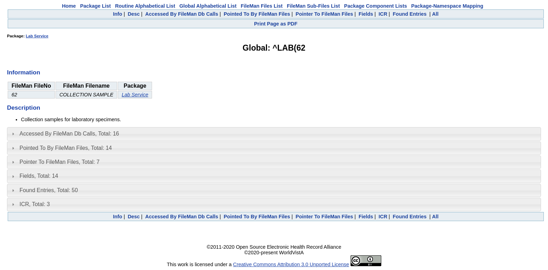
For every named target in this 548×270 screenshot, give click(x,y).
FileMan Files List (262, 6)
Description (23, 107)
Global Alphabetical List (207, 6)
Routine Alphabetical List (145, 6)
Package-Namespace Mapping (447, 6)
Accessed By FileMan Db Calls (181, 14)
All (435, 14)
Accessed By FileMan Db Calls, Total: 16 (69, 134)
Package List (95, 6)
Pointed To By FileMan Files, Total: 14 (66, 148)
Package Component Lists (375, 6)
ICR (382, 14)
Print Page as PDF (275, 24)
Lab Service (37, 36)
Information (23, 72)
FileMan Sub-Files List (313, 6)
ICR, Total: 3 (35, 204)
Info (117, 14)
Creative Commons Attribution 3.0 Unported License (291, 264)
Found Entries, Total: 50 (49, 190)
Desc (133, 14)
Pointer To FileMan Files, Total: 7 (60, 162)
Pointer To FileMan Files (324, 14)
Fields (366, 14)
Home (69, 6)
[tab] (274, 133)
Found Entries (410, 14)
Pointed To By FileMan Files (257, 14)
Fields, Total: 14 (39, 176)
